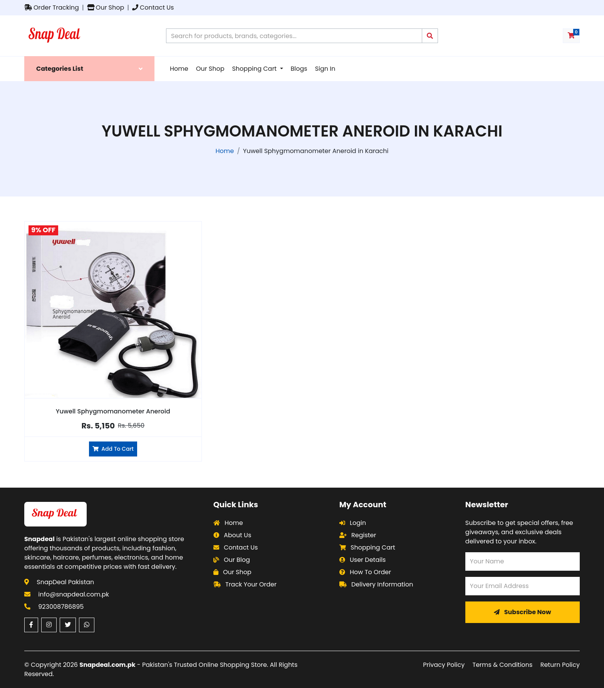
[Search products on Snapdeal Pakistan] (294, 35)
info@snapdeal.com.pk (73, 594)
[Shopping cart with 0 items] (571, 35)
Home (179, 68)
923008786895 (61, 606)
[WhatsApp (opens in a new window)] (86, 625)
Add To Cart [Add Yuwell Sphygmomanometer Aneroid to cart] (113, 449)
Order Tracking (51, 7)
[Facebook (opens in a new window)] (31, 625)
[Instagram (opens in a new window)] (49, 625)
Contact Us (153, 7)
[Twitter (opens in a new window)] (68, 625)
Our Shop (105, 7)
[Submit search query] (430, 35)
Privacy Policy (444, 664)
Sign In (325, 68)
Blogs (299, 68)
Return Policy (560, 664)
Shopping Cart (255, 68)
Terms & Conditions (503, 664)
